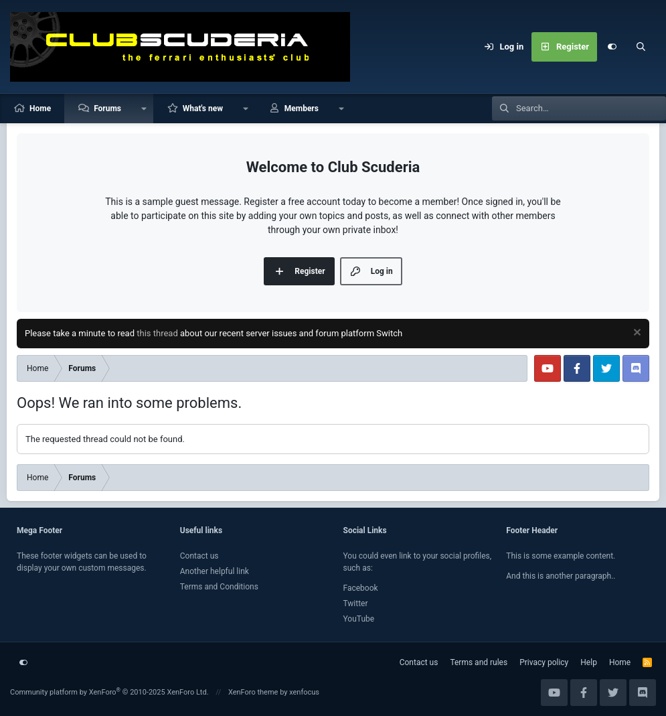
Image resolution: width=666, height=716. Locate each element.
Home (40, 108)
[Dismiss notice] (635, 334)
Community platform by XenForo (109, 692)
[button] (144, 108)
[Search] (641, 47)
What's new (203, 108)
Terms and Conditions (219, 586)
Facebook (360, 588)
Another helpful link (214, 571)
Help (588, 662)
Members (301, 108)
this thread (157, 333)
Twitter (355, 603)
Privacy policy (543, 662)
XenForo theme (253, 692)
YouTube (359, 619)
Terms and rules (478, 662)
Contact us (199, 556)
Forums (107, 108)
